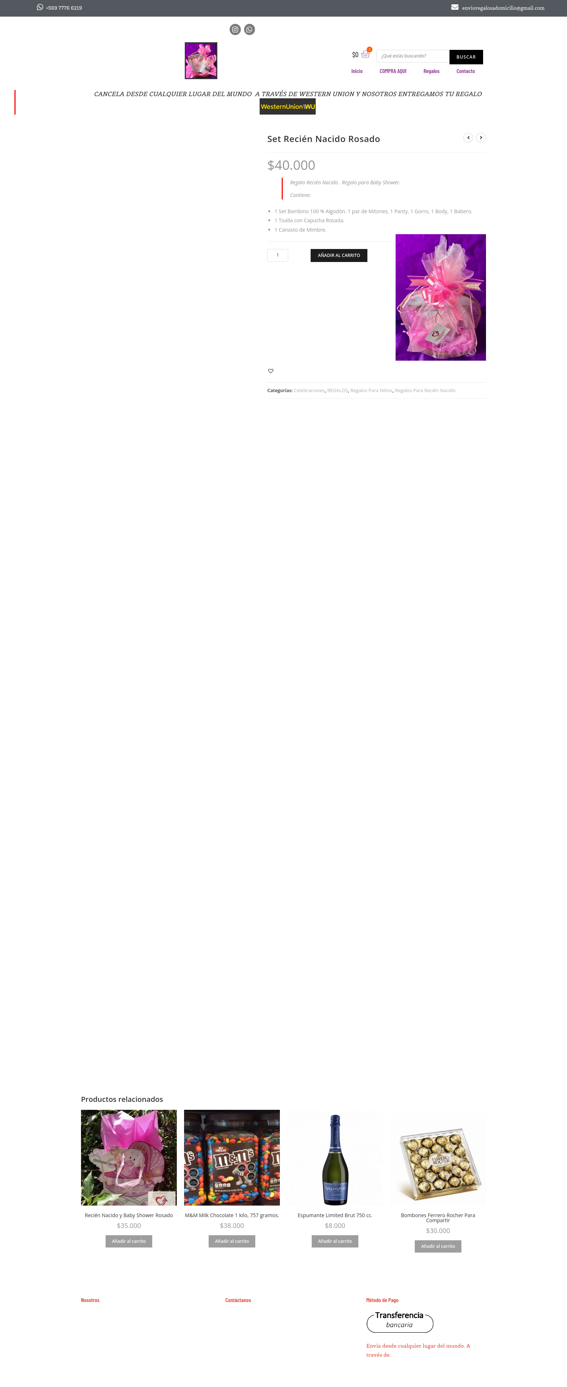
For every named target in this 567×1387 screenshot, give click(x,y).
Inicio (357, 70)
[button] (271, 370)
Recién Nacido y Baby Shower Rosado (129, 1215)
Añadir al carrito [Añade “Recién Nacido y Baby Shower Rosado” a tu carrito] (129, 1241)
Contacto (466, 70)
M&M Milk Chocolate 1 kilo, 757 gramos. (232, 1215)
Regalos (431, 70)
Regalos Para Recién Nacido (425, 390)
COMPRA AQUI (393, 70)
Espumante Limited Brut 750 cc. (335, 1215)
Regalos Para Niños (371, 390)
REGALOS (337, 390)
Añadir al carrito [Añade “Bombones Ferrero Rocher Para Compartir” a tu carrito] (438, 1246)
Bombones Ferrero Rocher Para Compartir (438, 1218)
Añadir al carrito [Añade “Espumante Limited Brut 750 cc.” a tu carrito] (335, 1241)
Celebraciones (309, 390)
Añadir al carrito (339, 255)
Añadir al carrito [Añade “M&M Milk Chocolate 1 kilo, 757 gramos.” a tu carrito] (232, 1241)
